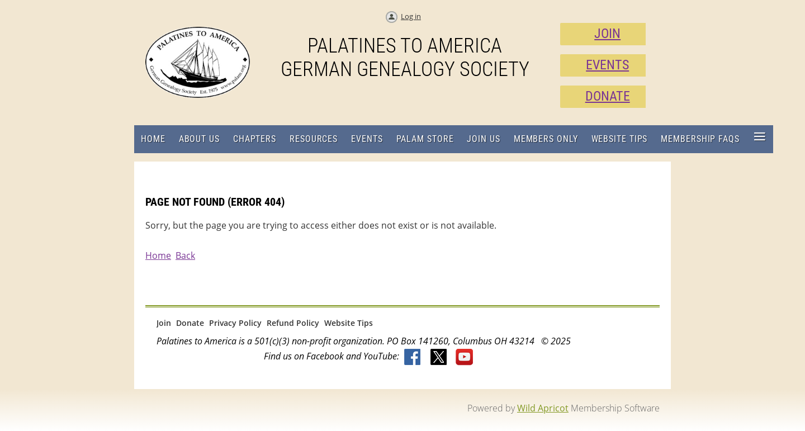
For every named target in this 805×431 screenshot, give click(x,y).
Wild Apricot (543, 408)
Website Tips (348, 323)
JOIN (607, 33)
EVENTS (607, 65)
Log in (411, 16)
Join (164, 323)
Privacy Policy (235, 323)
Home (158, 255)
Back (185, 255)
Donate (190, 323)
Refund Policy (293, 323)
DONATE (607, 96)
